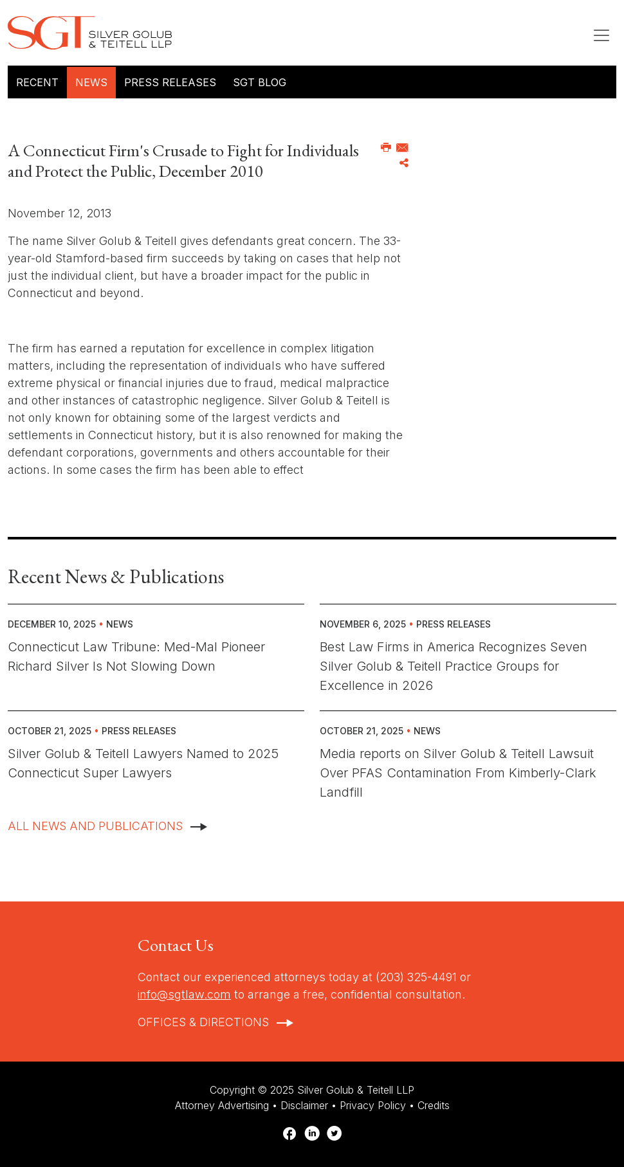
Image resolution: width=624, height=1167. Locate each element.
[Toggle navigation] (601, 35)
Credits (434, 1105)
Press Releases (170, 82)
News (91, 82)
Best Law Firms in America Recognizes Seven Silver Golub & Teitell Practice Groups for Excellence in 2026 (453, 666)
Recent (37, 82)
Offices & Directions (203, 1022)
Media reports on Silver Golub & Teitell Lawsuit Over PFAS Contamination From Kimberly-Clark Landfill (458, 773)
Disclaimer (304, 1105)
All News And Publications (95, 826)
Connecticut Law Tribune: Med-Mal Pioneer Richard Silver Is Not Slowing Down (136, 656)
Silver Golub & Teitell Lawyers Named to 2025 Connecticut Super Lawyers (143, 763)
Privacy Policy (373, 1105)
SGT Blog (259, 82)
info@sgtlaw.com (184, 994)
